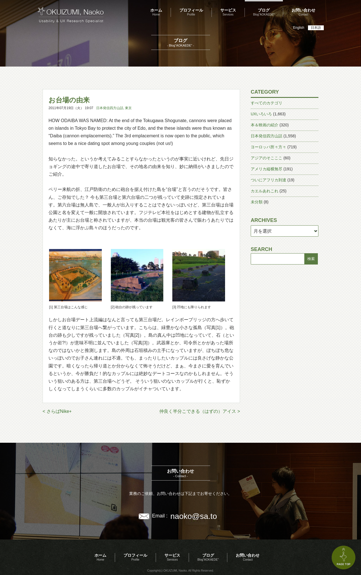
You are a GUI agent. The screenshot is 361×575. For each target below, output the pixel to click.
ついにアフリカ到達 (268, 180)
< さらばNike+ (57, 411)
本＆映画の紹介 (264, 125)
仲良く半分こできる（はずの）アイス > (199, 411)
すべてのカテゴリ (266, 103)
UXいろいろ (261, 114)
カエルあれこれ (264, 191)
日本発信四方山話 (109, 108)
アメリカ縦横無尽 (266, 169)
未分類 (257, 202)
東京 (128, 108)
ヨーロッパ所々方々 (268, 147)
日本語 (316, 28)
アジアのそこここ (266, 158)
